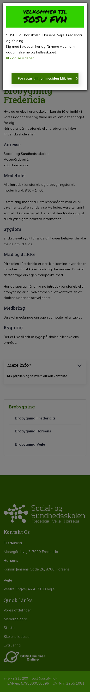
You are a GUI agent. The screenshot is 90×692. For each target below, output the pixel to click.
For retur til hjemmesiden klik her (45, 78)
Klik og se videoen (20, 58)
